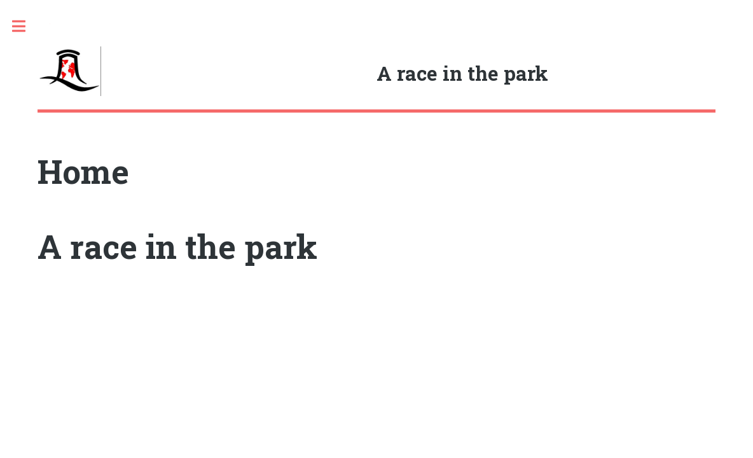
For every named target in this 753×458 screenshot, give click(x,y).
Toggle (25, 26)
